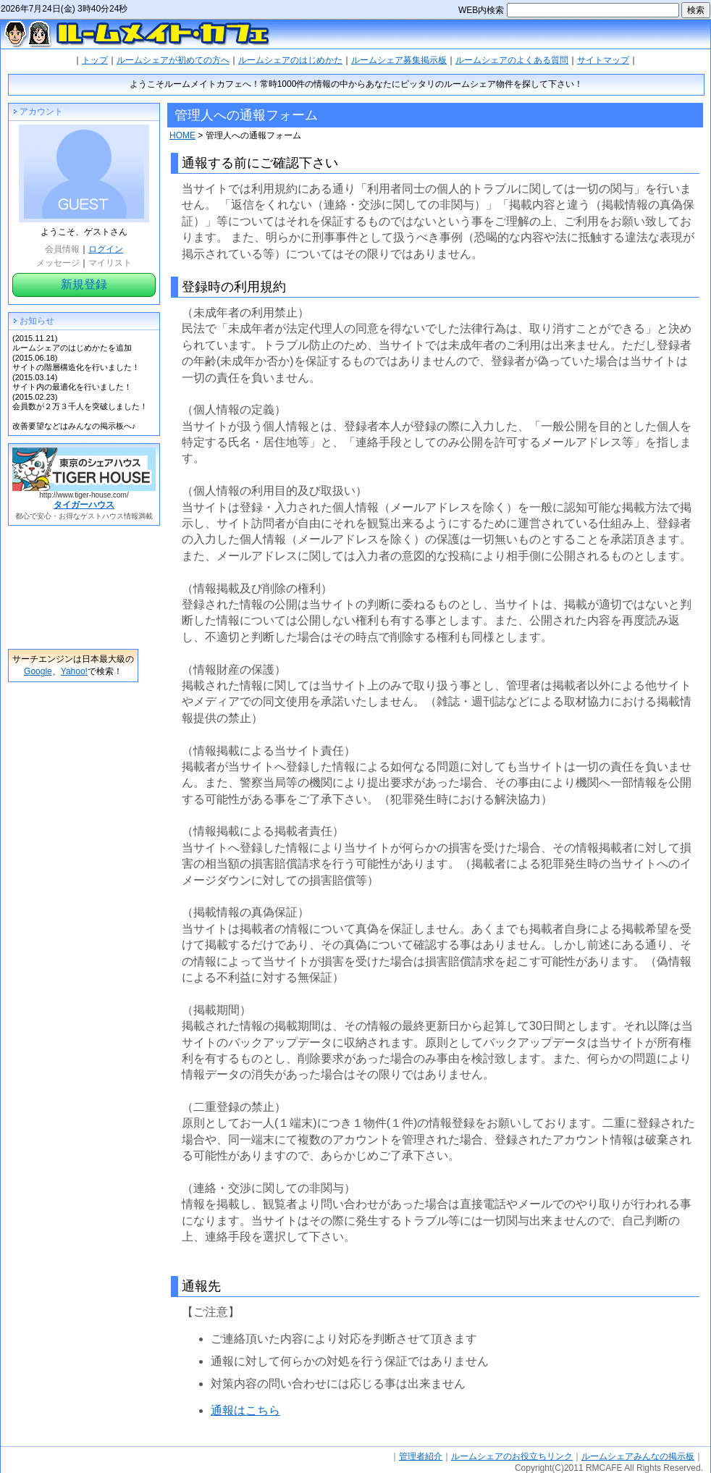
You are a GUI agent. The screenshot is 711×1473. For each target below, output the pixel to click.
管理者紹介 (420, 1456)
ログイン (105, 249)
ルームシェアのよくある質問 (511, 60)
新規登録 (84, 284)
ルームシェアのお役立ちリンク (512, 1456)
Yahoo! (74, 671)
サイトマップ (603, 60)
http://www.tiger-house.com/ (83, 495)
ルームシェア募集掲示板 (399, 60)
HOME (182, 135)
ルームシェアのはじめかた (290, 60)
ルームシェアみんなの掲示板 (637, 1456)
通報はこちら (245, 1410)
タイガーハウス (84, 505)
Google (38, 671)
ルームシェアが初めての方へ (173, 60)
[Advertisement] (73, 587)
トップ (95, 60)
